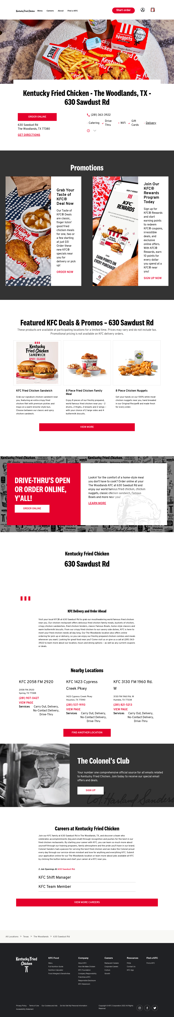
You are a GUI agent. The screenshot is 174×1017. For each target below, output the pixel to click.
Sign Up (90, 790)
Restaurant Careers (112, 963)
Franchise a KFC (84, 977)
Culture (107, 970)
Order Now (65, 272)
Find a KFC (150, 963)
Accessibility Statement (24, 1009)
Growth (107, 974)
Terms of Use (34, 1006)
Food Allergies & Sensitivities (59, 974)
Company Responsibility (87, 974)
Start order (123, 10)
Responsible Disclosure (87, 981)
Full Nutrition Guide (55, 967)
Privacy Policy (21, 1006)
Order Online (37, 117)
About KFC (82, 963)
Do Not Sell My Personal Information (73, 1006)
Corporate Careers (111, 967)
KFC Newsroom (84, 984)
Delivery (151, 123)
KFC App (130, 970)
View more (87, 427)
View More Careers (87, 902)
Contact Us (131, 967)
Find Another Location (87, 732)
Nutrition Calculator (55, 970)
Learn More (97, 503)
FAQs (129, 963)
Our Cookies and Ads (49, 1006)
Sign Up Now (153, 278)
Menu (50, 963)
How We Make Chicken (86, 967)
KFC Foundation (84, 970)
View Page (26, 702)
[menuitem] (40, 11)
